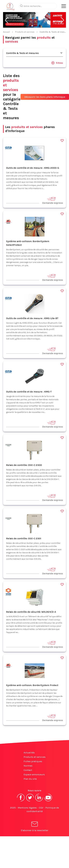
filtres (57, 62)
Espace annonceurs (34, 774)
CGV (41, 807)
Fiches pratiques (33, 761)
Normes (28, 765)
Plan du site (30, 778)
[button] (7, 20)
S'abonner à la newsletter (34, 827)
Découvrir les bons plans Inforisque (44, 96)
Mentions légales (27, 807)
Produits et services (24, 32)
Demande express (52, 200)
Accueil (6, 32)
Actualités (29, 752)
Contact (28, 770)
